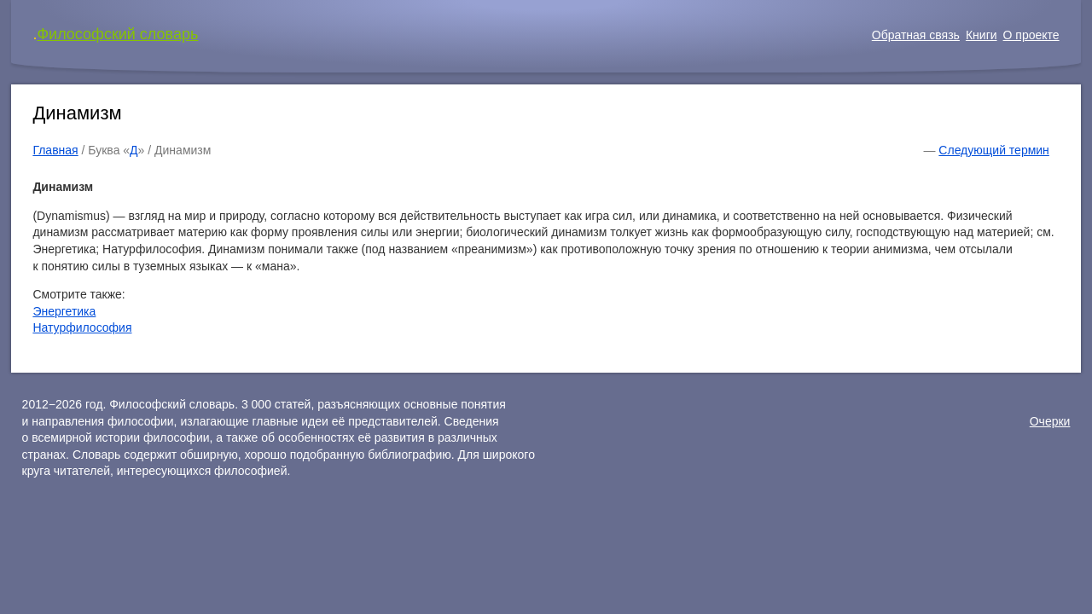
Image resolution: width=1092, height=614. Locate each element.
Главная (55, 150)
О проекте (1031, 35)
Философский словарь (117, 34)
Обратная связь (916, 35)
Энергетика (64, 311)
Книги (981, 35)
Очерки (1050, 421)
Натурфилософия (81, 327)
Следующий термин (993, 150)
